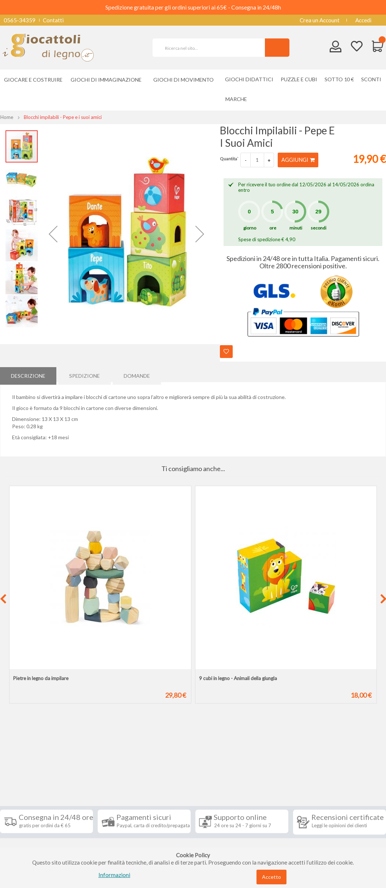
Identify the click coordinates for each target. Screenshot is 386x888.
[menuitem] (238, 99)
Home (6, 117)
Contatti (53, 20)
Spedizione (84, 374)
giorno (249, 228)
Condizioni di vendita (30, 799)
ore (272, 228)
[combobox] (212, 47)
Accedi (363, 20)
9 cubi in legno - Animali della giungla (238, 678)
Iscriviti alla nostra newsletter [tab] (228, 776)
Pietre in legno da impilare (40, 678)
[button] (53, 234)
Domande (137, 374)
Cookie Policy (22, 843)
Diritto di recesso (26, 810)
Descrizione (28, 374)
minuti (295, 228)
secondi (318, 228)
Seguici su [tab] (86, 772)
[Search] (277, 47)
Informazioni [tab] (26, 772)
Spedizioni (17, 788)
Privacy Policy (23, 832)
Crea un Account (320, 20)
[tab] (28, 374)
